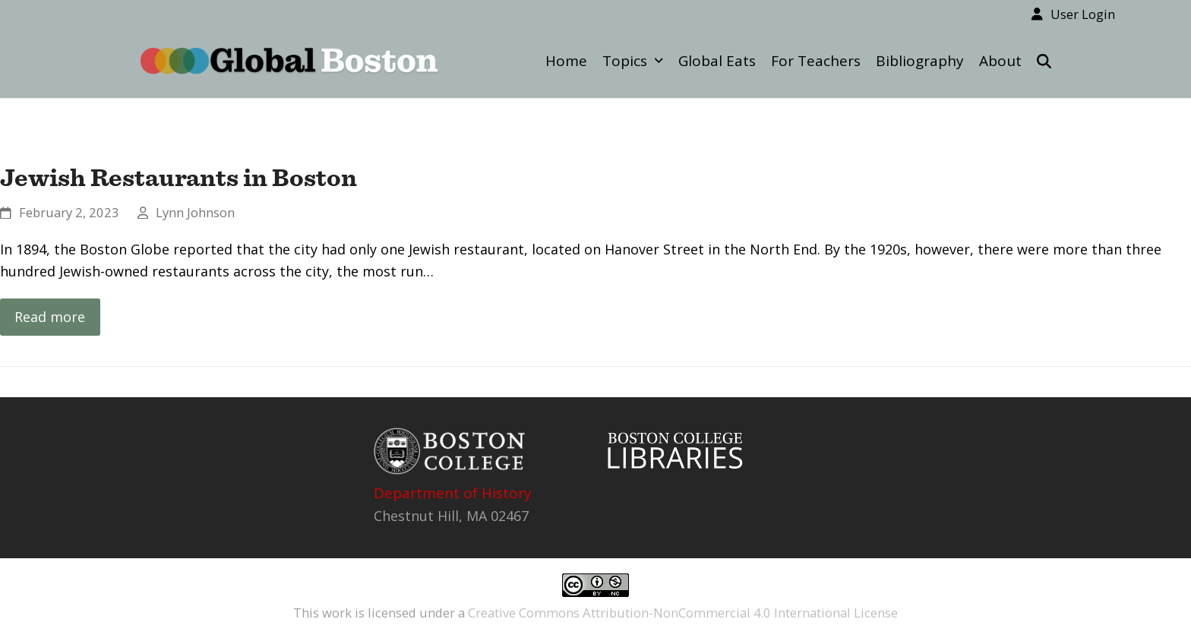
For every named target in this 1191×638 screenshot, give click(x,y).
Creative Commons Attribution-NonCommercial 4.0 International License (683, 612)
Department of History (453, 493)
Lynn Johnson (195, 212)
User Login (1082, 14)
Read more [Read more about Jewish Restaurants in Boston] (49, 317)
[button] (1044, 60)
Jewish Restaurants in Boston (178, 177)
